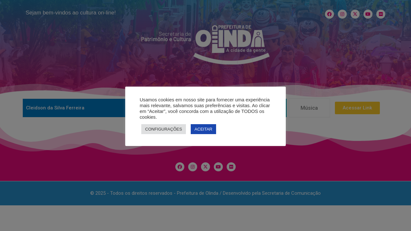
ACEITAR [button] (203, 129)
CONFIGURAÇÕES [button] (163, 129)
